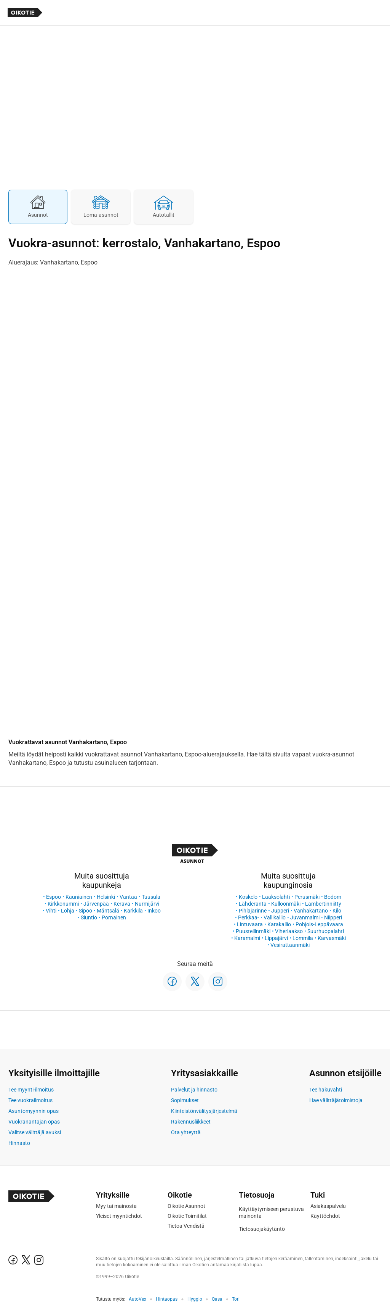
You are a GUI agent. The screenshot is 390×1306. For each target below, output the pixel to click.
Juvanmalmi (305, 917)
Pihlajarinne (253, 911)
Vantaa (128, 897)
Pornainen (114, 917)
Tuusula (151, 897)
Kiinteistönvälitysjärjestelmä (204, 1111)
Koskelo (248, 897)
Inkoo (154, 911)
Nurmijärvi (147, 904)
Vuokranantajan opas (34, 1122)
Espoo (53, 897)
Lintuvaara (250, 924)
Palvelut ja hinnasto (194, 1090)
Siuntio (89, 917)
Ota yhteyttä (186, 1132)
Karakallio (279, 924)
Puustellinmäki (253, 931)
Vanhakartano (311, 911)
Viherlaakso (289, 931)
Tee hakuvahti (325, 1090)
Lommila (302, 938)
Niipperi (333, 917)
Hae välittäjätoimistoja (336, 1100)
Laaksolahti (276, 897)
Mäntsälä (108, 911)
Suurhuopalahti (325, 931)
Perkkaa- (248, 917)
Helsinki (106, 897)
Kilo (336, 911)
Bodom (332, 897)
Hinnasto (19, 1143)
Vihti (51, 911)
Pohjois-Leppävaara (319, 924)
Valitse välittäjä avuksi (34, 1132)
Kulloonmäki (285, 904)
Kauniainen (79, 897)
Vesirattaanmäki (290, 945)
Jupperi (280, 911)
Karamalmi (247, 938)
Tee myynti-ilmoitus (31, 1090)
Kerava (121, 904)
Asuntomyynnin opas (33, 1111)
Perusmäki (307, 897)
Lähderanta (253, 904)
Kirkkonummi (63, 904)
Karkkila (133, 911)
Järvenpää (96, 904)
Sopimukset (185, 1100)
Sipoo (85, 911)
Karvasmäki (332, 938)
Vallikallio (275, 917)
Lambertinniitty (323, 904)
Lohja (67, 911)
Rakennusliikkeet (191, 1122)
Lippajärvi (276, 938)
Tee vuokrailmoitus (30, 1100)
